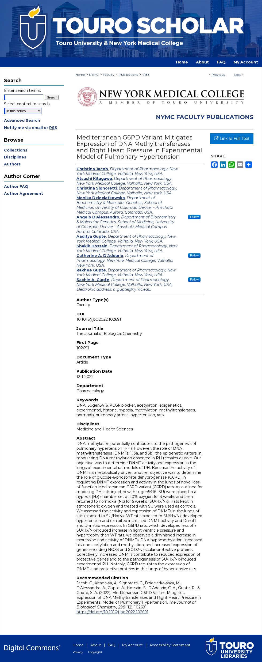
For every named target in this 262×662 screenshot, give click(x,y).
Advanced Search (22, 120)
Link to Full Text (231, 138)
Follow (194, 216)
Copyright (95, 652)
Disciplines (15, 157)
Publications (128, 75)
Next (237, 75)
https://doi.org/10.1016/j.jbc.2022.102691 (112, 612)
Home (80, 75)
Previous (218, 75)
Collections (15, 150)
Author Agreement (23, 193)
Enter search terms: (22, 90)
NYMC (94, 75)
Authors (12, 164)
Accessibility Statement (169, 645)
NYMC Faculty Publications (204, 117)
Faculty (108, 75)
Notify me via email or (30, 127)
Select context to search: (27, 103)
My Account (132, 645)
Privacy (78, 652)
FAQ (111, 645)
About (95, 645)
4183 (145, 75)
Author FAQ (16, 186)
